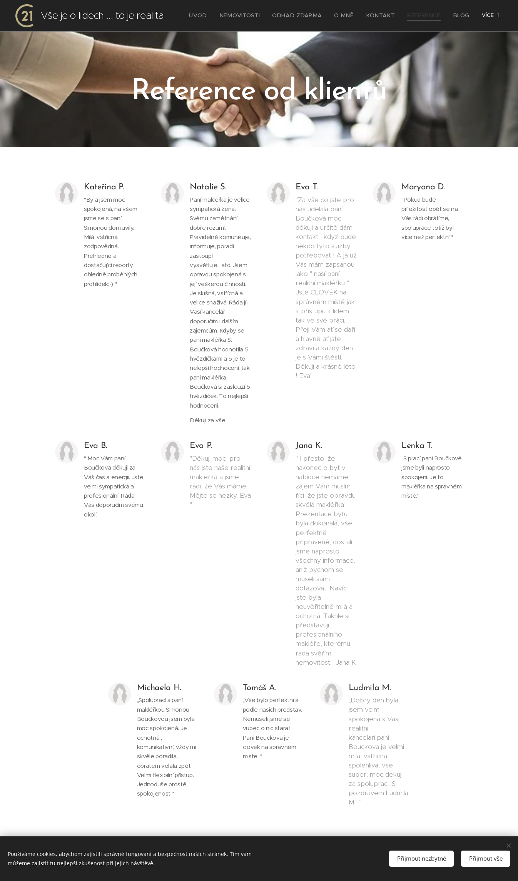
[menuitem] (221, 15)
